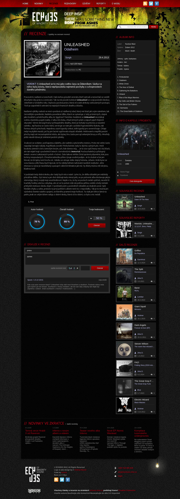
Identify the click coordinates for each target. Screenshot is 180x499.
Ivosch (64, 472)
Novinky (38, 3)
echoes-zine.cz (96, 490)
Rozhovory (70, 3)
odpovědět (103, 280)
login (120, 476)
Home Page (124, 172)
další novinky (72, 424)
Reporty (101, 3)
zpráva (67, 259)
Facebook (124, 175)
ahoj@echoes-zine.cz (127, 472)
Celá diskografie (136, 181)
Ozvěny (86, 3)
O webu (116, 3)
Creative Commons (126, 490)
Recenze (53, 3)
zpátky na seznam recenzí (59, 34)
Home (25, 3)
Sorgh (68, 57)
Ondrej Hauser (81, 470)
